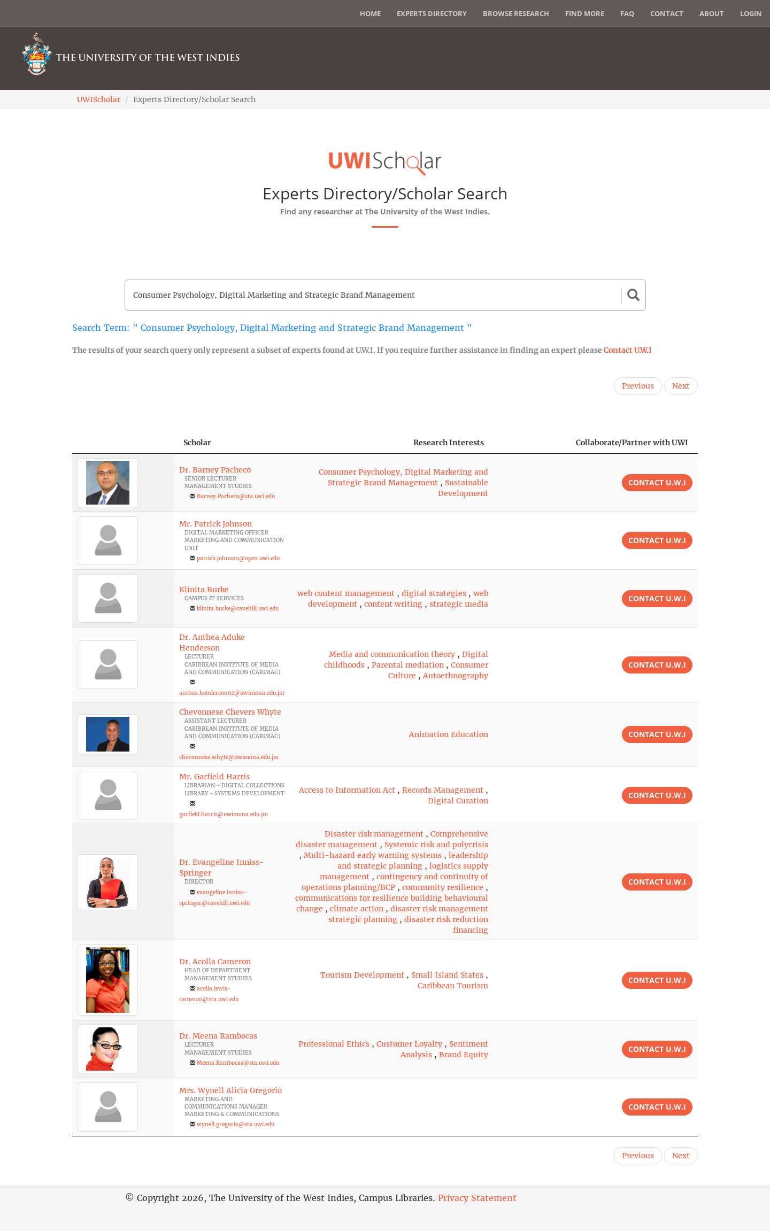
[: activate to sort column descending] (123, 443)
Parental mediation (408, 665)
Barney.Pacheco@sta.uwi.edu (236, 496)
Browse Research (516, 13)
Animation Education (448, 734)
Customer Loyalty (409, 1044)
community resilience (442, 887)
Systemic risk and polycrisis (436, 844)
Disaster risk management (374, 834)
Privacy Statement (477, 1198)
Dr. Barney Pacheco (215, 470)
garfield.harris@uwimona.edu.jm (223, 814)
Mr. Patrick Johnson (215, 524)
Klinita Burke (204, 589)
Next (681, 386)
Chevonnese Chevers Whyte (230, 712)
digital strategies (434, 593)
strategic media (458, 604)
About (711, 13)
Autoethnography (455, 675)
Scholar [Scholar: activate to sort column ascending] (197, 442)
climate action (356, 908)
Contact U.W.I (628, 350)
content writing (393, 604)
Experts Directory (432, 13)
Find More (584, 13)
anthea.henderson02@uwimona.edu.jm (231, 693)
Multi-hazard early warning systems (373, 855)
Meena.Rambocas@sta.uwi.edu (238, 1062)
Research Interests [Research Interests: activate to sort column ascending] (448, 442)
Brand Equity (463, 1054)
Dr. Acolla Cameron (215, 961)
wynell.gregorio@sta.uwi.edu (235, 1124)
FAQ (627, 13)
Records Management (442, 790)
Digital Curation (458, 801)
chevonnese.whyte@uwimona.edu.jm (229, 757)
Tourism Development (362, 975)
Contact (666, 13)
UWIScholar (98, 99)
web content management (346, 593)
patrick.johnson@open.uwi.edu (238, 558)
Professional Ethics (333, 1044)
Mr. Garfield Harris (214, 776)
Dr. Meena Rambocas (218, 1036)
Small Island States (447, 975)
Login (751, 13)
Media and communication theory (392, 654)
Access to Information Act (347, 790)
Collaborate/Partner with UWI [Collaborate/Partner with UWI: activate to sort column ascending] (632, 442)
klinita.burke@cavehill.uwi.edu (238, 608)
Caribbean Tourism (453, 985)
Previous (638, 386)
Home (370, 13)
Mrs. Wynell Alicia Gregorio (230, 1090)
